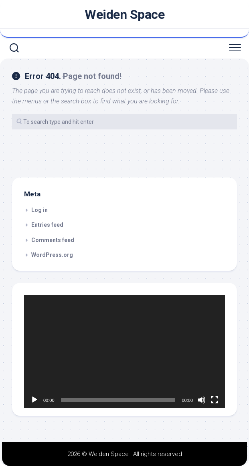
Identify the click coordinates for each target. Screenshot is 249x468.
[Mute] (202, 400)
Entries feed (47, 225)
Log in (39, 210)
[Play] (34, 400)
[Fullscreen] (215, 400)
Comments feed (52, 240)
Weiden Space (124, 14)
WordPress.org (52, 255)
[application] (124, 351)
